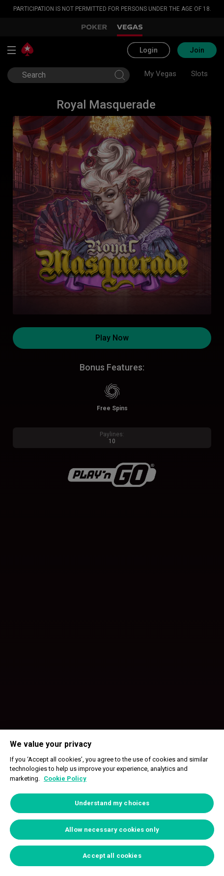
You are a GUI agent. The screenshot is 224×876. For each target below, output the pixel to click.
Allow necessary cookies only (112, 829)
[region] (112, 803)
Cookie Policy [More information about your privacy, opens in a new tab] (65, 778)
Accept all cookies (112, 855)
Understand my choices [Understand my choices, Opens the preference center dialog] (112, 803)
